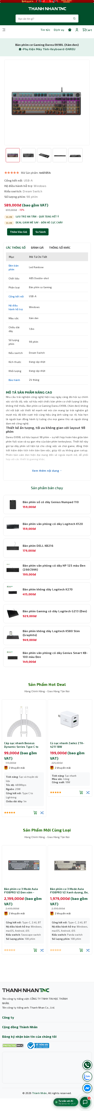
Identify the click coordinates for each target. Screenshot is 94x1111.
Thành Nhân (39, 1093)
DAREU (70, 49)
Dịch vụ (59, 29)
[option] (47, 102)
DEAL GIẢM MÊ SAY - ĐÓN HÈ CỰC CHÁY (39, 222)
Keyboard (57, 49)
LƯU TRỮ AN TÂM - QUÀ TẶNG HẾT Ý (37, 216)
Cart (87, 30)
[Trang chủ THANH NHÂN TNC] (47, 8)
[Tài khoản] (77, 29)
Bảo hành (14, 379)
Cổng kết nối (16, 296)
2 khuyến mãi (14, 767)
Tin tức (45, 29)
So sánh (40, 231)
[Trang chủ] (20, 49)
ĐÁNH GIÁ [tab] (37, 247)
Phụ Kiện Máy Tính (36, 49)
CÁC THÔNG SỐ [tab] (16, 247)
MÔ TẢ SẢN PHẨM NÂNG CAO (29, 392)
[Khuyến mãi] (69, 29)
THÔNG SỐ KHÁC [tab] (59, 247)
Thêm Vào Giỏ (18, 231)
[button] (41, 231)
